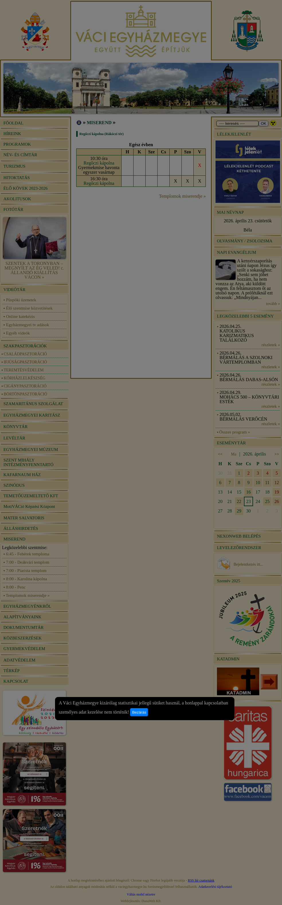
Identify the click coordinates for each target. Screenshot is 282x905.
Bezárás (139, 712)
